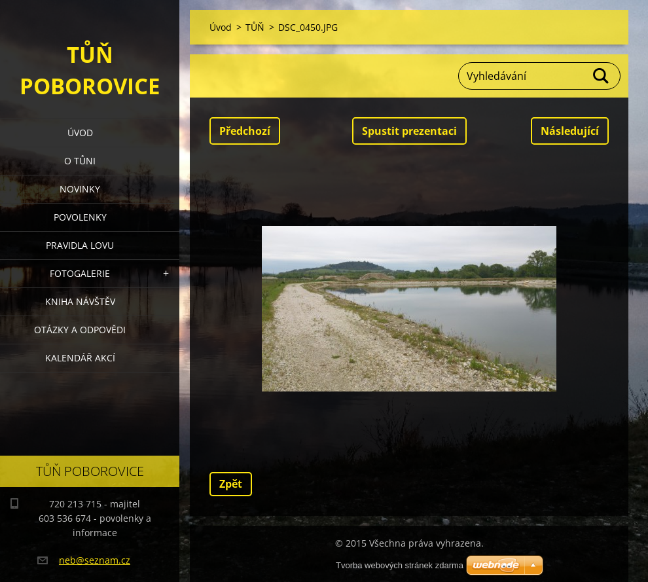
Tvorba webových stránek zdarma (399, 565)
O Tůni (80, 161)
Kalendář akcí (80, 358)
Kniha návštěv (80, 301)
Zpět (230, 484)
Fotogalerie (80, 273)
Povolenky (80, 217)
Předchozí (244, 131)
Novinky (80, 189)
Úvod (80, 132)
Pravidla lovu (80, 245)
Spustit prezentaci (409, 131)
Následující (570, 131)
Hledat (601, 76)
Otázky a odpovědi (80, 329)
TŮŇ (254, 27)
